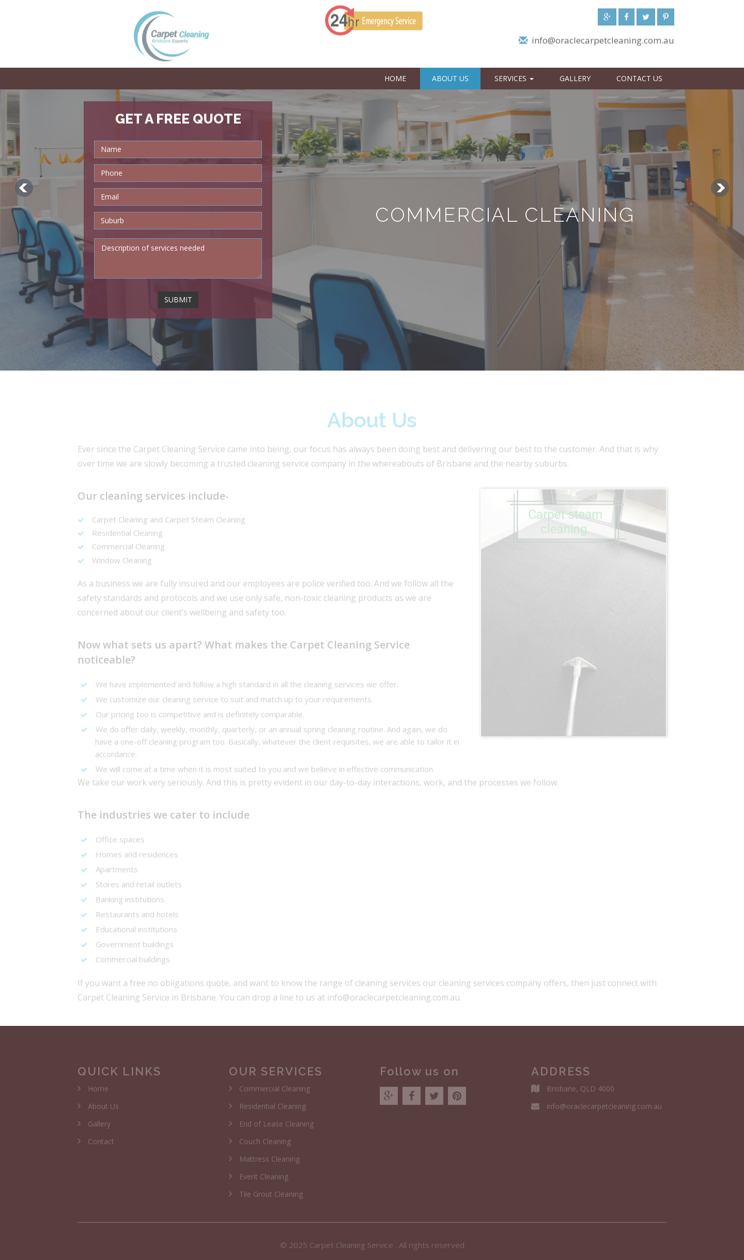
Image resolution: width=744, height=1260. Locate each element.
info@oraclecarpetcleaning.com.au (603, 43)
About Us (450, 78)
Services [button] (514, 78)
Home (395, 78)
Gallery (575, 78)
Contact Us (639, 78)
